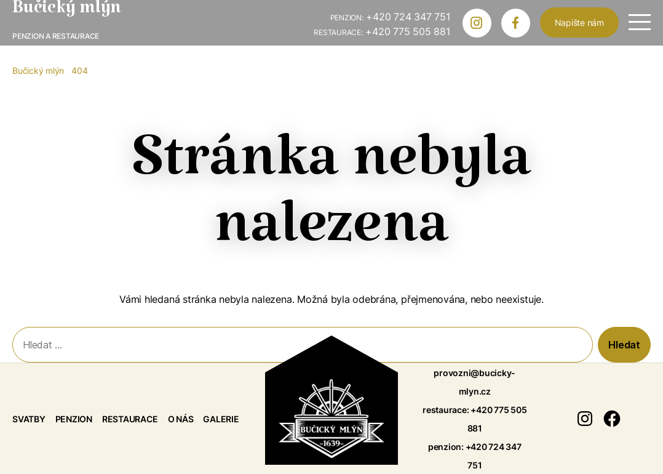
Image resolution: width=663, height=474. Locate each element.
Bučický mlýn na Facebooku (520, 26)
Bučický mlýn (66, 12)
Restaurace (130, 419)
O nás (181, 419)
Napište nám (579, 22)
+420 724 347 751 (390, 16)
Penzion (73, 419)
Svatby (29, 419)
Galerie (221, 419)
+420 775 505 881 (382, 31)
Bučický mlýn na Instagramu (482, 26)
